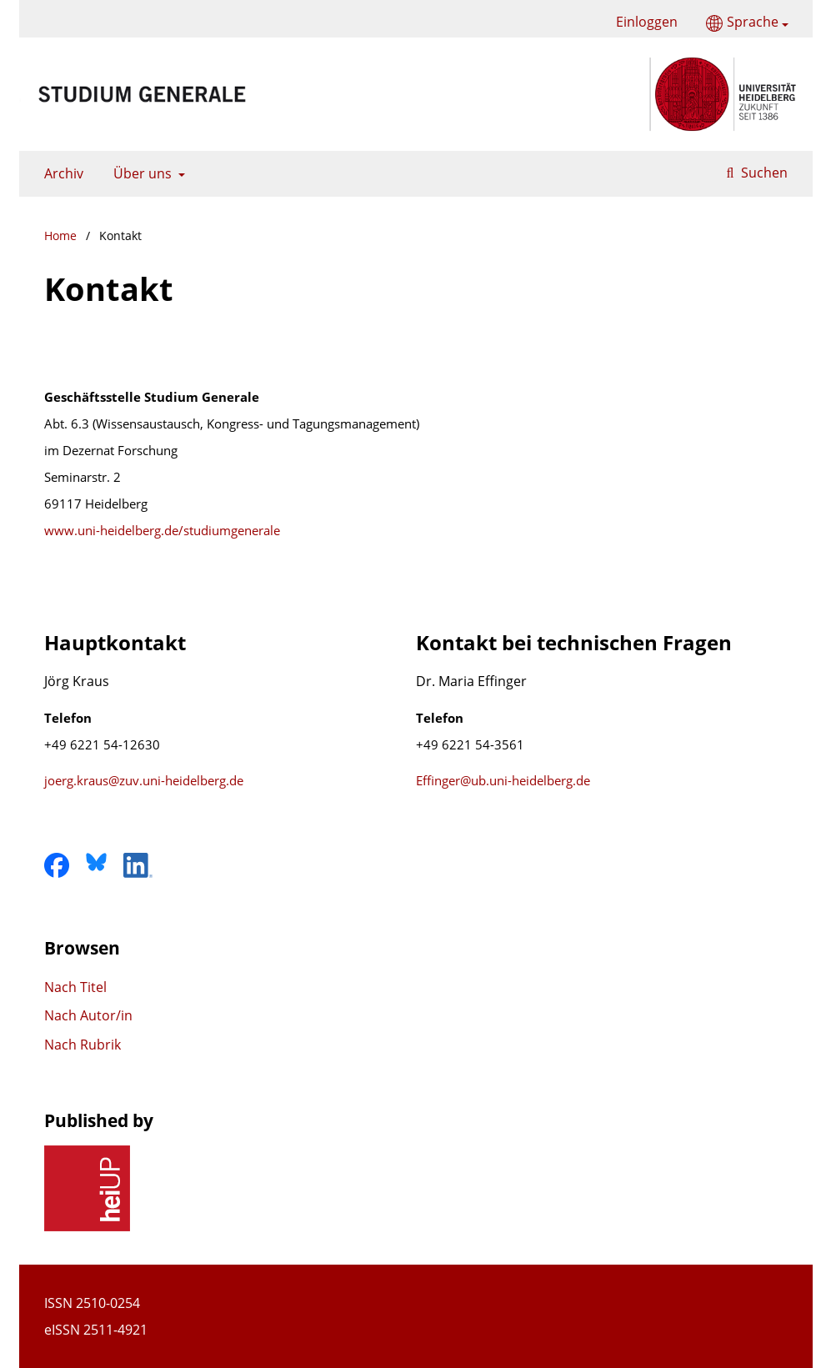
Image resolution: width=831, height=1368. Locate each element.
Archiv (60, 173)
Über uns (141, 173)
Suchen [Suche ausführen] (763, 172)
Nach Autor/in (88, 1015)
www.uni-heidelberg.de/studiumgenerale (162, 530)
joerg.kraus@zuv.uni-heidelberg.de (143, 780)
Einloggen (640, 22)
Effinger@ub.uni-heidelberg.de (503, 780)
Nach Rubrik (82, 1044)
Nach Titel (75, 987)
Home (60, 235)
